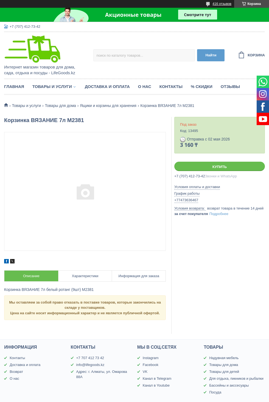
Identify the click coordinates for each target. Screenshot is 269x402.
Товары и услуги (52, 86)
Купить (219, 167)
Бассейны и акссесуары (229, 385)
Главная (14, 86)
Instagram (151, 358)
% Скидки (201, 86)
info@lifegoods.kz (90, 365)
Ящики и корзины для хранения (108, 105)
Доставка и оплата (107, 86)
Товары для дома (60, 105)
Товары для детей (224, 372)
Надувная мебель (224, 358)
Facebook (150, 365)
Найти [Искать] (210, 55)
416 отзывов (221, 4)
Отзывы (230, 86)
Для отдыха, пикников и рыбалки (236, 378)
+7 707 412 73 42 (90, 358)
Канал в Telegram (157, 378)
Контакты (171, 86)
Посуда (215, 392)
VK (145, 372)
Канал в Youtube (156, 385)
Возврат (16, 372)
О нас (144, 86)
